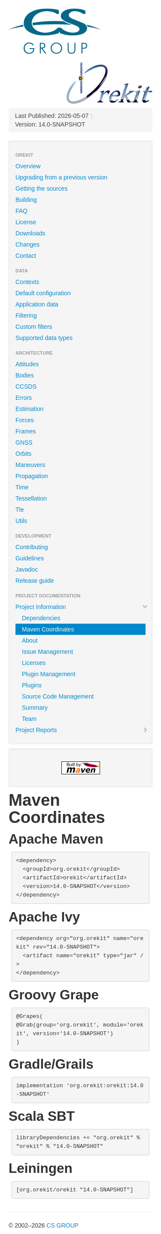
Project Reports (81, 730)
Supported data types (44, 337)
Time (22, 487)
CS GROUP (62, 1225)
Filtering (26, 315)
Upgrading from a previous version (61, 177)
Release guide (34, 580)
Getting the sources (41, 188)
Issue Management (47, 651)
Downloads (30, 233)
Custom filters (33, 326)
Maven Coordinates (48, 629)
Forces (24, 420)
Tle (19, 509)
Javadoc (26, 569)
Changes (27, 244)
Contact (25, 255)
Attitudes (27, 364)
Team (29, 718)
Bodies (24, 375)
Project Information (81, 606)
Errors (23, 397)
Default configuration (42, 293)
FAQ (21, 210)
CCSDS (25, 386)
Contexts (27, 281)
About (30, 640)
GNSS (24, 442)
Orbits (23, 453)
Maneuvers (30, 464)
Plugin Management (49, 674)
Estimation (29, 408)
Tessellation (31, 498)
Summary (35, 707)
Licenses (34, 662)
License (25, 222)
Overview (27, 166)
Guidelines (29, 558)
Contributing (31, 547)
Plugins (32, 685)
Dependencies (41, 618)
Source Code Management (58, 696)
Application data (36, 304)
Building (26, 199)
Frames (25, 431)
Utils (21, 520)
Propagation (31, 476)
